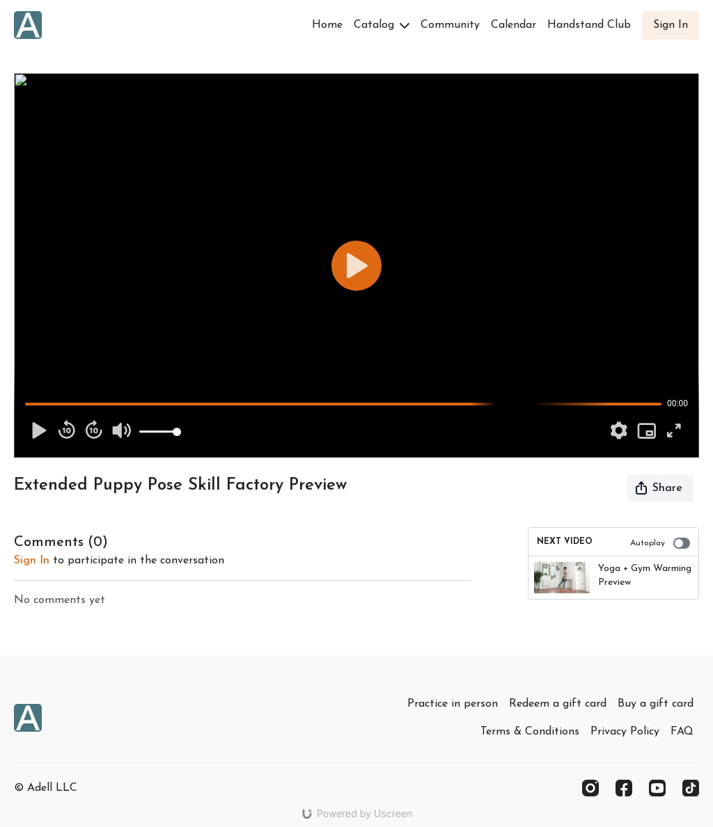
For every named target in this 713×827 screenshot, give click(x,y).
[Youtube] (657, 788)
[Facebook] (624, 788)
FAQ (682, 731)
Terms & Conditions (529, 731)
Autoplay (660, 543)
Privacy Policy (624, 731)
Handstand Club (589, 25)
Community (450, 25)
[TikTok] (690, 788)
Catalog (381, 25)
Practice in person (452, 703)
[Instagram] (590, 788)
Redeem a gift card (557, 703)
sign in (31, 560)
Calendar (513, 25)
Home (327, 25)
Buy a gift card (656, 703)
